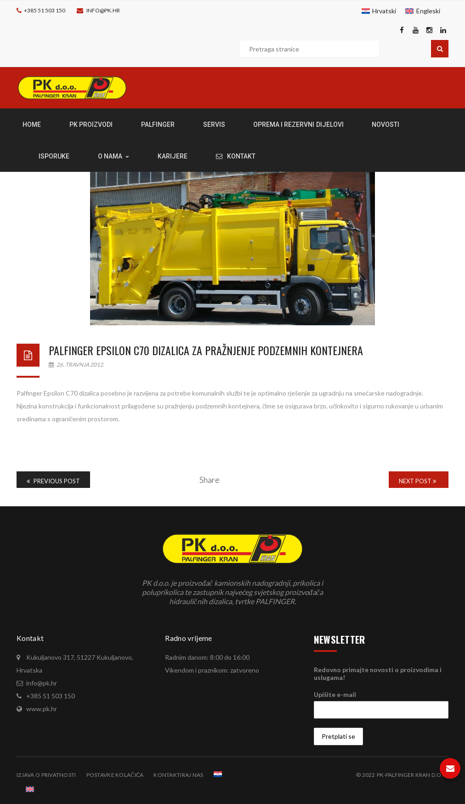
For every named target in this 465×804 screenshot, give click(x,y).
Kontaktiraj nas (178, 774)
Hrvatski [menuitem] (384, 11)
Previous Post (53, 481)
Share (209, 480)
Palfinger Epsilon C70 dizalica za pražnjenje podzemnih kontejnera (206, 350)
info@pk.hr (103, 10)
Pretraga (439, 48)
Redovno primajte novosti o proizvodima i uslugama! (378, 673)
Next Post (417, 481)
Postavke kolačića (115, 774)
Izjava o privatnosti (46, 774)
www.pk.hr (41, 709)
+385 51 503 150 (44, 10)
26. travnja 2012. (76, 364)
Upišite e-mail (335, 694)
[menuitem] (379, 11)
